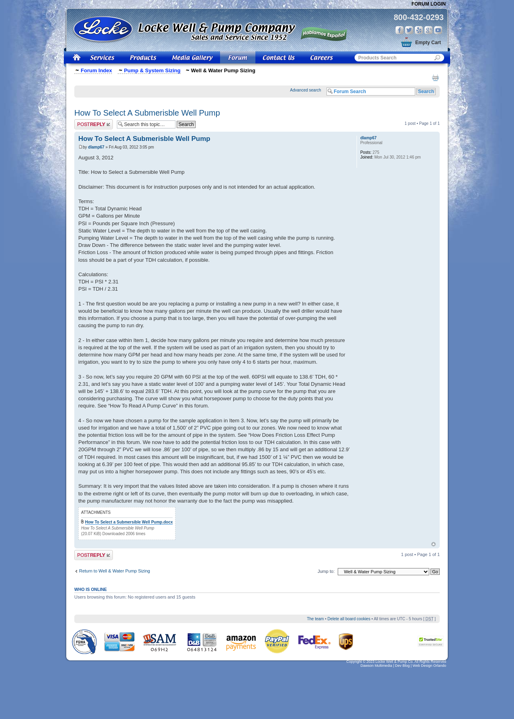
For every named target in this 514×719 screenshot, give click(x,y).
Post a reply (93, 124)
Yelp (419, 30)
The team (315, 619)
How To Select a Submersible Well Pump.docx (129, 522)
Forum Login (429, 4)
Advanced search (305, 90)
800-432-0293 (419, 17)
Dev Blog (402, 666)
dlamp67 (96, 147)
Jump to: (326, 571)
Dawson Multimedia (376, 666)
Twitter (409, 30)
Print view (435, 77)
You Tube (438, 30)
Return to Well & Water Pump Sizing (114, 570)
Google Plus (428, 30)
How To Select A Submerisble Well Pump (147, 112)
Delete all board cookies (348, 619)
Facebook (400, 30)
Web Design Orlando (429, 666)
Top (433, 544)
